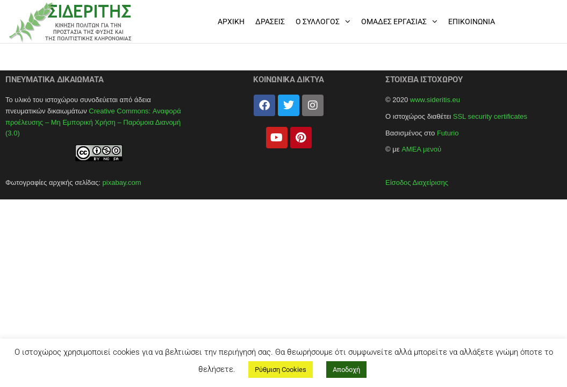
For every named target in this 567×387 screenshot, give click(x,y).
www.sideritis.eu (435, 100)
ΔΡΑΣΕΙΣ (270, 21)
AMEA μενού (421, 149)
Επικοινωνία (471, 21)
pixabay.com (122, 182)
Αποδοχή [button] (346, 370)
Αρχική (231, 21)
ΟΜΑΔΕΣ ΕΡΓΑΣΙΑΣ (394, 21)
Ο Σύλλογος (318, 21)
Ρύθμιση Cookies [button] (280, 370)
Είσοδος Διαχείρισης (416, 182)
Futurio (447, 133)
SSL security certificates (490, 116)
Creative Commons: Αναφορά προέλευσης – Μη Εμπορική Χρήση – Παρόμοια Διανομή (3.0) (93, 122)
